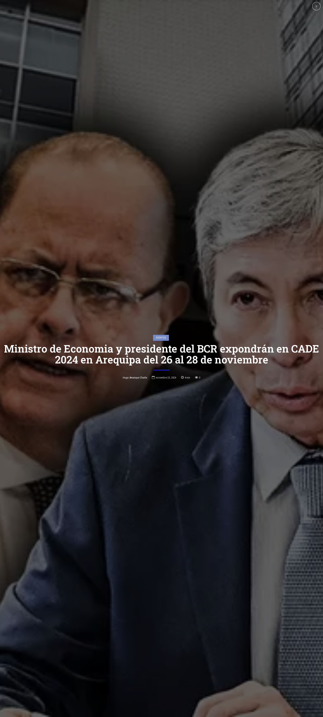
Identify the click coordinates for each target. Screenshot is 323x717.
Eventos (161, 319)
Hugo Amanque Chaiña (135, 359)
